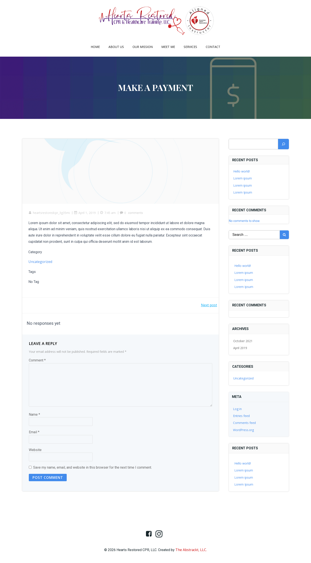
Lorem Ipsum (242, 192)
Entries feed (241, 416)
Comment (37, 361)
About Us (116, 47)
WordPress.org (243, 430)
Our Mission (143, 47)
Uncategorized (41, 262)
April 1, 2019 (85, 213)
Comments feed (244, 423)
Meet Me (168, 47)
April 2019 (240, 348)
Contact (213, 47)
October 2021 (243, 341)
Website (35, 451)
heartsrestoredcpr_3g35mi (49, 213)
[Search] (283, 144)
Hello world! (241, 171)
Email (34, 433)
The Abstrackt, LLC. (191, 550)
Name (34, 415)
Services (190, 47)
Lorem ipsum (242, 178)
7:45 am (108, 213)
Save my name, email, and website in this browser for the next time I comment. (92, 468)
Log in (237, 409)
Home (95, 47)
